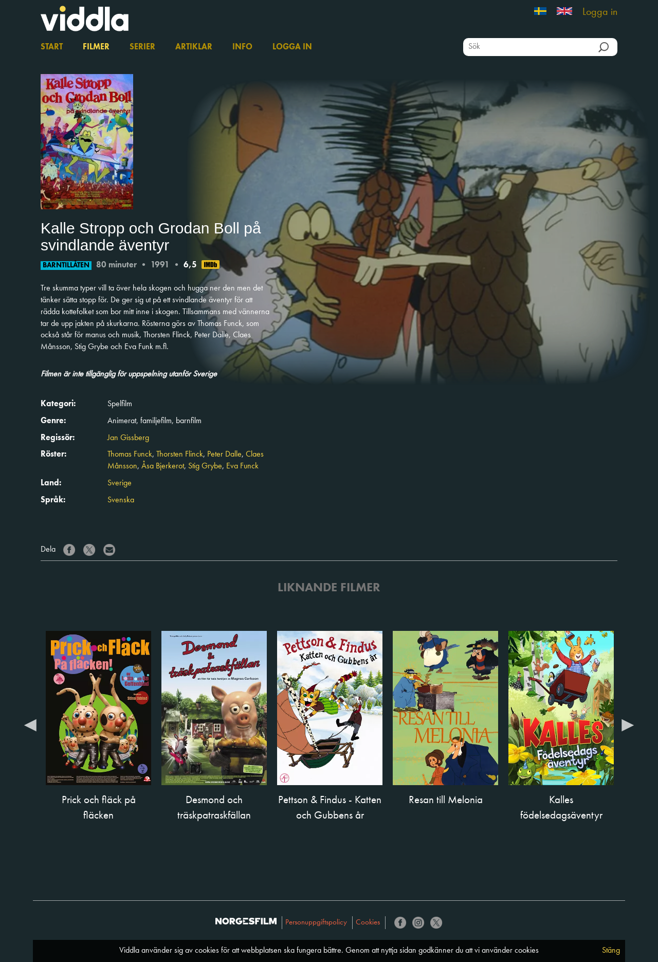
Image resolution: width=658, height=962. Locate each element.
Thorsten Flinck (179, 454)
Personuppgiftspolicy (316, 923)
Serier (142, 47)
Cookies (368, 923)
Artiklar (193, 47)
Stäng (611, 951)
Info (242, 47)
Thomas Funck (129, 454)
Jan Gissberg (128, 438)
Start (52, 47)
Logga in (599, 12)
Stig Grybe (205, 466)
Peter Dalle (224, 454)
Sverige (119, 483)
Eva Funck (242, 466)
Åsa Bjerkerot (162, 466)
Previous (30, 724)
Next (627, 724)
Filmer (96, 47)
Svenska (120, 500)
